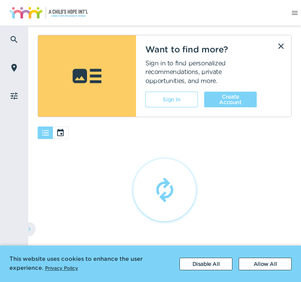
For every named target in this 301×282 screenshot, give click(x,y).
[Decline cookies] (206, 264)
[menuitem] (44, 13)
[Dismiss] (281, 46)
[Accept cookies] (265, 264)
